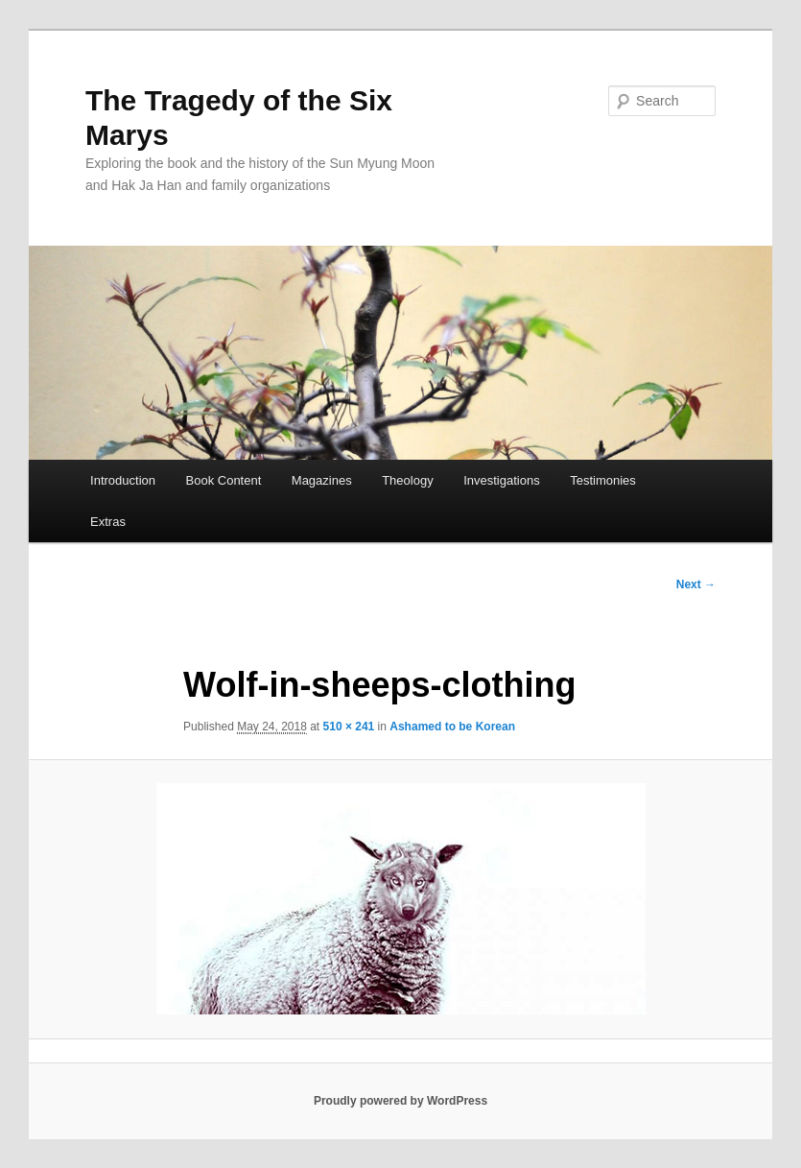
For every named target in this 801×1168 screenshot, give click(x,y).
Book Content (224, 480)
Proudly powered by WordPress (400, 1101)
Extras (108, 521)
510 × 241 (349, 726)
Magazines (322, 480)
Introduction (122, 480)
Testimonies (603, 480)
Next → (696, 584)
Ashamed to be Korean (452, 726)
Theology (407, 480)
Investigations (501, 480)
